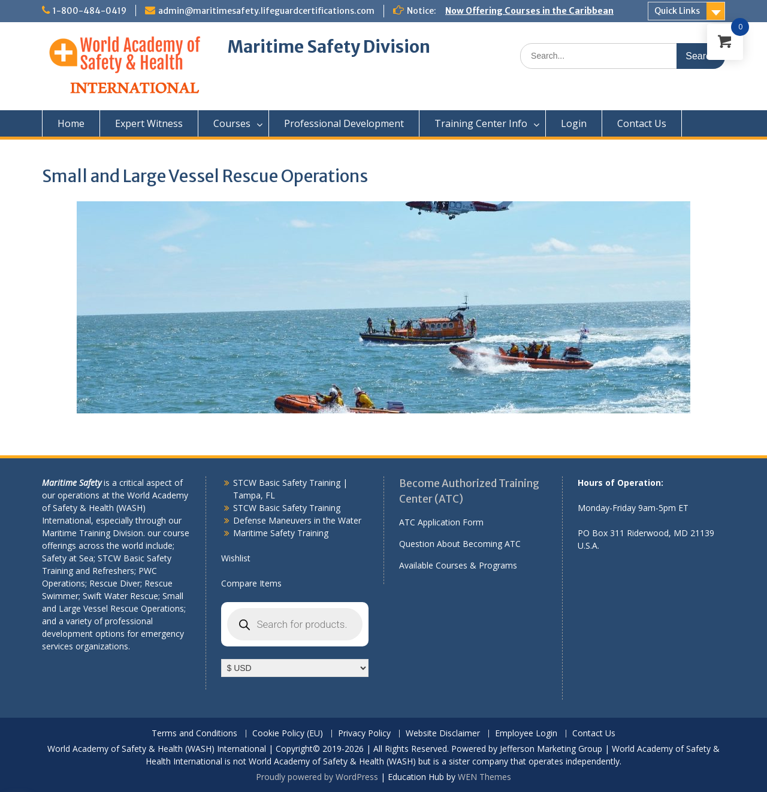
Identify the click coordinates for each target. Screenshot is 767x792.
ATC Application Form (441, 522)
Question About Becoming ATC (460, 543)
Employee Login (526, 733)
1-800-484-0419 (89, 10)
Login (574, 123)
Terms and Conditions (194, 733)
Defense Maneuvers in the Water (297, 520)
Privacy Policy (364, 733)
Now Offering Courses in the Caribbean (529, 10)
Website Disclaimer (443, 733)
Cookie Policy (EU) (287, 733)
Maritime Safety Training (280, 533)
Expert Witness (149, 123)
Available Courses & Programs (458, 565)
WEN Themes (484, 776)
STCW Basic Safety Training (286, 507)
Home (71, 123)
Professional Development (344, 123)
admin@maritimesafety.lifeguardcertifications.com (266, 10)
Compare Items (251, 583)
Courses (231, 123)
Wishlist (235, 558)
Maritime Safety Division (329, 47)
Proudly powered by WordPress (317, 776)
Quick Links (677, 10)
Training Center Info (480, 123)
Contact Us (641, 123)
